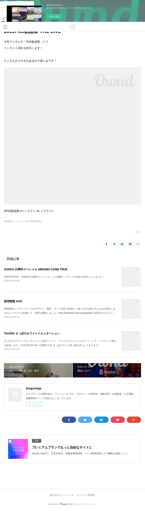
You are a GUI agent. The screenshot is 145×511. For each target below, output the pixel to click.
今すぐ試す (54, 16)
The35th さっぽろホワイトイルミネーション (32, 333)
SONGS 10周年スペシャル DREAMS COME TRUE (35, 269)
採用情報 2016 (13, 301)
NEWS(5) (8, 221)
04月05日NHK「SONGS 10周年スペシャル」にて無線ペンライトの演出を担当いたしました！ (54, 276)
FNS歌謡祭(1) (35, 221)
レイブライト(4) (20, 221)
